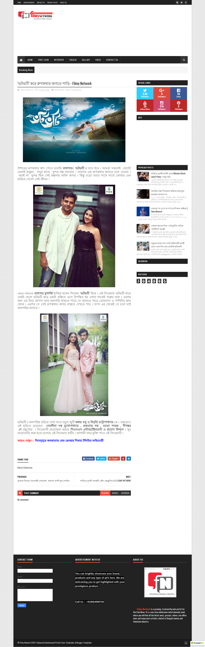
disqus (115, 493)
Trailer (73, 59)
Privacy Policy (52, 2)
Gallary (86, 59)
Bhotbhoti (59, 89)
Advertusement (29, 2)
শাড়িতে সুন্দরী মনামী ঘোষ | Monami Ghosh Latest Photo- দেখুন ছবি (168, 175)
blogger (105, 493)
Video (98, 59)
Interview (59, 59)
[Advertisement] (129, 30)
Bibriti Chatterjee (73, 89)
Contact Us (41, 2)
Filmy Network (144, 609)
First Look (43, 59)
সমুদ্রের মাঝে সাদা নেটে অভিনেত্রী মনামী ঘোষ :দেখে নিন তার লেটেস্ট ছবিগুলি (167, 244)
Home (19, 2)
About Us (63, 2)
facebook (125, 493)
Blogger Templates (84, 642)
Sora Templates (68, 642)
